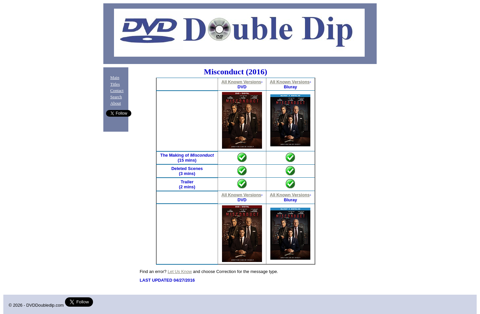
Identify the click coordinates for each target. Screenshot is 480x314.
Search (116, 97)
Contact (117, 90)
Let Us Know (180, 271)
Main (114, 77)
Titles (115, 84)
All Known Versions (241, 81)
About (115, 103)
